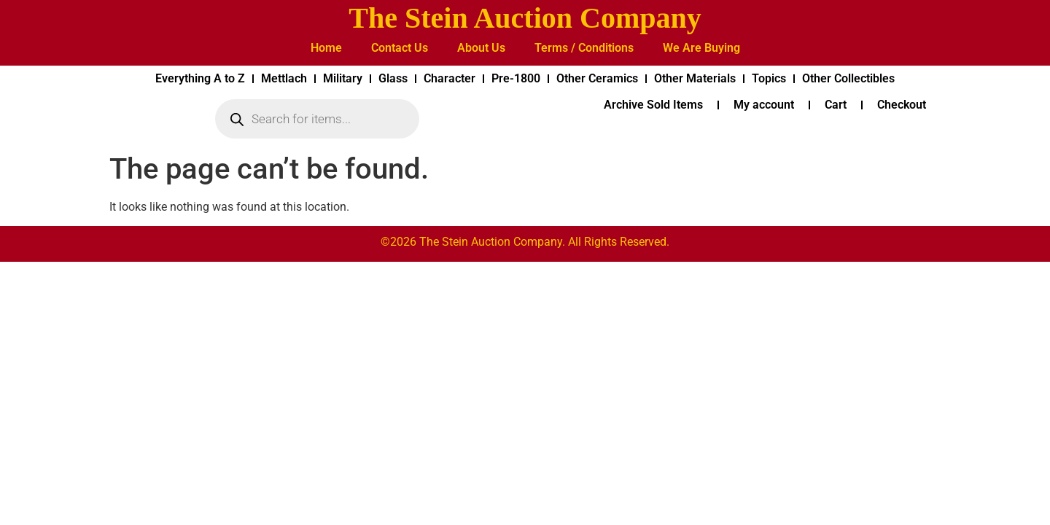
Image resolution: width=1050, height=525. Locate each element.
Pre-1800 (515, 78)
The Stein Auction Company (525, 17)
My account (764, 105)
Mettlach (284, 78)
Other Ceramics (597, 78)
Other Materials (695, 78)
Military (342, 78)
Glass (393, 78)
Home (326, 48)
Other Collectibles (848, 78)
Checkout (901, 105)
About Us (481, 48)
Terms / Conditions (584, 48)
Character (449, 78)
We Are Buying (701, 48)
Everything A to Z (200, 78)
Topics (769, 78)
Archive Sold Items (653, 105)
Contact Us (399, 48)
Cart (836, 105)
